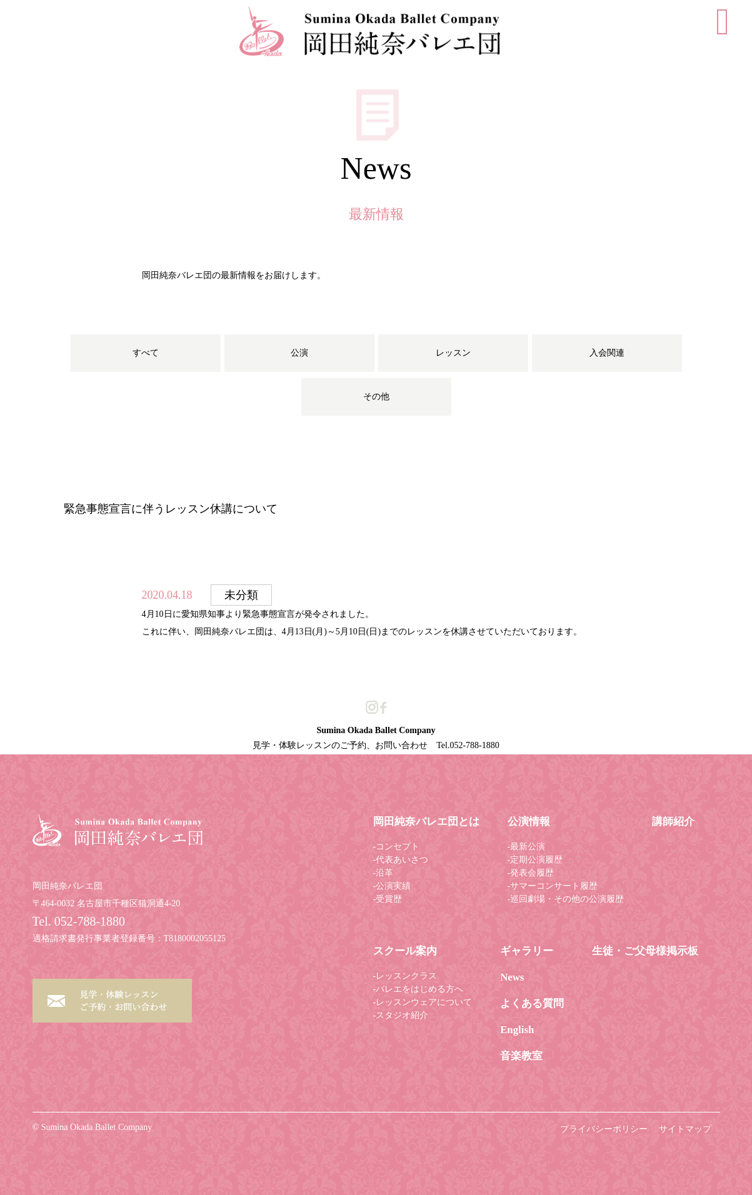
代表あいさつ (402, 859)
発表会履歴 (532, 873)
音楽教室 (521, 1056)
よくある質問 (532, 1003)
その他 (376, 396)
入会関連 (606, 353)
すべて (146, 353)
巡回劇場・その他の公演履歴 (567, 899)
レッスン (453, 353)
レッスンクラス (406, 976)
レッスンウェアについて (424, 1002)
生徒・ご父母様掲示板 (645, 951)
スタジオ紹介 (402, 1015)
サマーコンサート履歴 (554, 886)
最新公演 (527, 846)
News (512, 977)
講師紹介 (673, 822)
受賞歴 (389, 899)
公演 (299, 353)
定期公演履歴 (536, 859)
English (517, 1030)
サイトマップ (685, 1129)
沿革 (384, 873)
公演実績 (393, 886)
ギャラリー (526, 951)
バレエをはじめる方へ (419, 989)
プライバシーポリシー (604, 1129)
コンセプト (397, 846)
